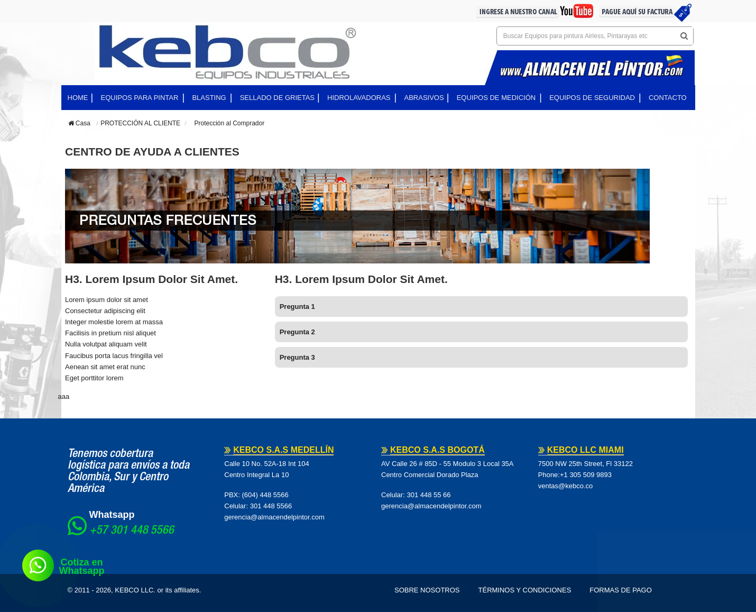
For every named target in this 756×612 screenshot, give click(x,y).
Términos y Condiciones (524, 590)
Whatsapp (112, 514)
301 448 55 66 (428, 495)
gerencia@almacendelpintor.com (274, 517)
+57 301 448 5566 (131, 531)
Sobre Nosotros (427, 590)
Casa (79, 123)
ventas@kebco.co (565, 486)
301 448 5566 (271, 506)
